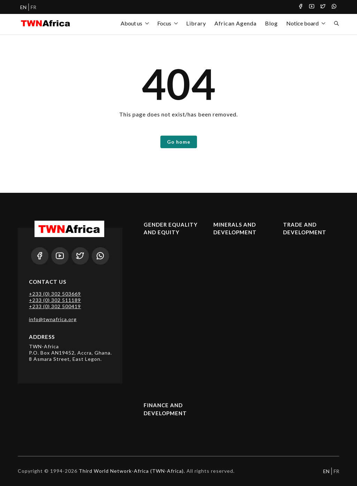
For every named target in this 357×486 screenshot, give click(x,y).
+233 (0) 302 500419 (55, 306)
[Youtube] (311, 7)
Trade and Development (304, 228)
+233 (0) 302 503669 (55, 294)
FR (33, 7)
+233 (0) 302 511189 (55, 300)
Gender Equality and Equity (171, 228)
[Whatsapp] (334, 7)
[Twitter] (323, 7)
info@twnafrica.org (53, 319)
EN (23, 7)
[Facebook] (300, 7)
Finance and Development (165, 409)
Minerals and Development (235, 228)
